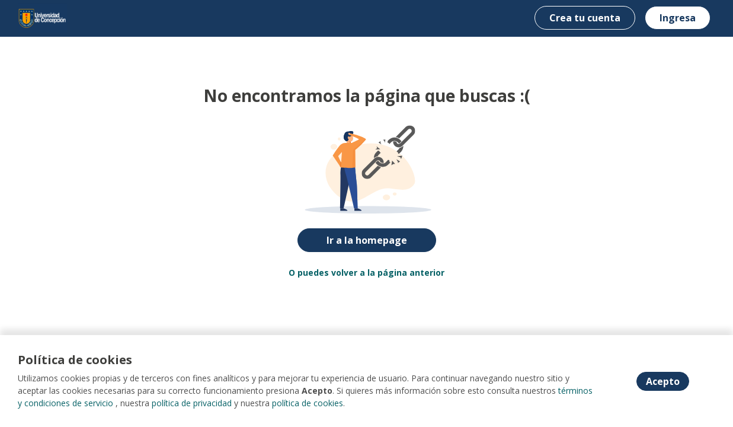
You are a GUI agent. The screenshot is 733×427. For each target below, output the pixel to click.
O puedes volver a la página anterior (366, 272)
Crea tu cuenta (584, 17)
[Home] (42, 18)
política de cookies (307, 403)
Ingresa (678, 17)
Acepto (663, 381)
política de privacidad (192, 403)
